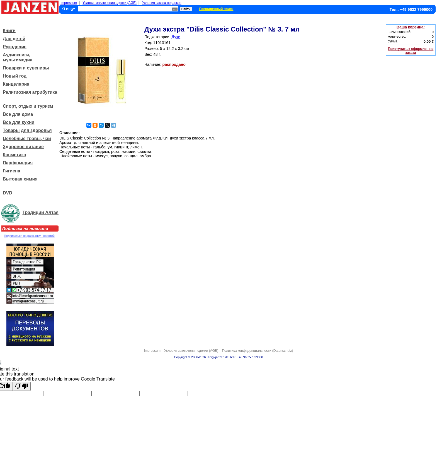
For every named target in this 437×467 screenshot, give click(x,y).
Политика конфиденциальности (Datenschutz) (257, 351)
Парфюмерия (18, 162)
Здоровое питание (23, 146)
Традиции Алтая (40, 212)
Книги (9, 30)
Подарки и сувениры (26, 68)
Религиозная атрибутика (30, 92)
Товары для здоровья (27, 130)
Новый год (14, 76)
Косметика (14, 154)
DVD (7, 193)
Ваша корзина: (411, 27)
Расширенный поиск (216, 9)
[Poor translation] (22, 386)
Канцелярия (16, 84)
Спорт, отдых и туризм (28, 106)
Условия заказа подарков (161, 3)
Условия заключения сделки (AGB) (109, 3)
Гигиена (11, 170)
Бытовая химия (20, 179)
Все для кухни (18, 122)
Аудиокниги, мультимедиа (17, 57)
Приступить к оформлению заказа (410, 51)
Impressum (68, 3)
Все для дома (18, 114)
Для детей (14, 38)
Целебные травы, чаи (27, 138)
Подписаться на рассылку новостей (29, 235)
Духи (175, 37)
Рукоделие (14, 46)
